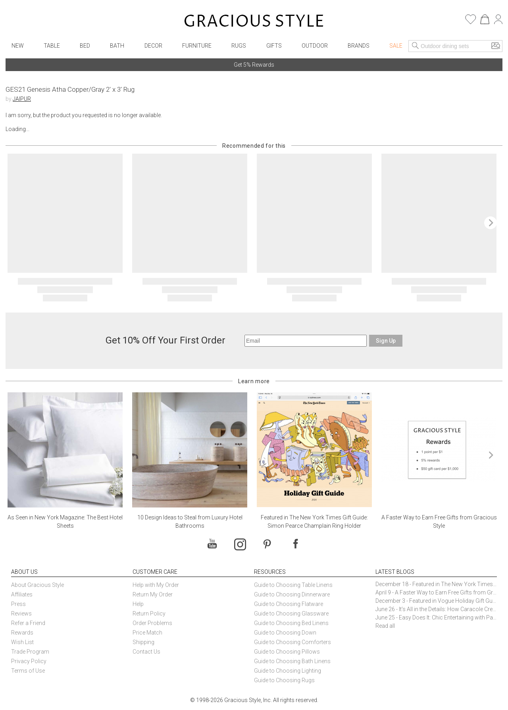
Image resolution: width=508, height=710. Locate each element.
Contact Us (146, 651)
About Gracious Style (37, 585)
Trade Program (30, 651)
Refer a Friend (28, 623)
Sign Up (386, 341)
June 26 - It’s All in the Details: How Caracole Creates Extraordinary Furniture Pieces (436, 609)
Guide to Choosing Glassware (291, 613)
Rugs (238, 45)
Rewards (22, 632)
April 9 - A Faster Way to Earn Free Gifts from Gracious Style (436, 592)
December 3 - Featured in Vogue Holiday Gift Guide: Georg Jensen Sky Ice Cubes (436, 601)
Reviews (21, 613)
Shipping (143, 642)
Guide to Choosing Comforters (292, 642)
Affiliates (22, 594)
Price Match (147, 632)
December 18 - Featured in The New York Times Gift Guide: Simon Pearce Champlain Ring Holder (436, 584)
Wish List (22, 642)
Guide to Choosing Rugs (284, 680)
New (18, 45)
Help (138, 604)
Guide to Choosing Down (285, 632)
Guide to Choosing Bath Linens (292, 661)
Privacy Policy (28, 661)
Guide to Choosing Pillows (287, 651)
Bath (117, 45)
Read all (385, 626)
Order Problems (152, 623)
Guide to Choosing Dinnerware (292, 594)
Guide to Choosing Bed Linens (291, 623)
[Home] (253, 22)
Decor (153, 45)
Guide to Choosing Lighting (288, 671)
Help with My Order (156, 585)
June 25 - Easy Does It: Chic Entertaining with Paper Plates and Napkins (436, 617)
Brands (358, 45)
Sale (395, 45)
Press (18, 604)
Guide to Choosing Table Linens (293, 585)
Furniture (197, 45)
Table (52, 45)
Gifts (274, 45)
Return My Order (153, 594)
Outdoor (315, 45)
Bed (85, 45)
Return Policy (149, 613)
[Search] (415, 46)
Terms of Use (28, 671)
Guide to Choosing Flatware (288, 604)
